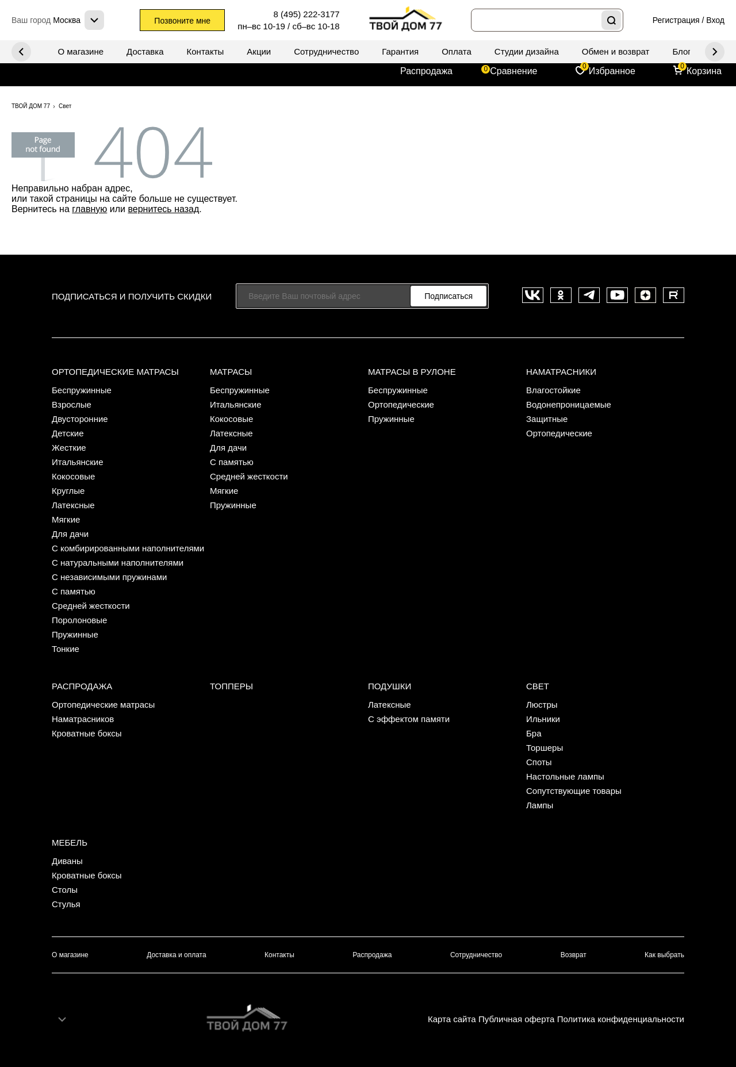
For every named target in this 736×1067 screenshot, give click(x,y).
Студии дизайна (526, 51)
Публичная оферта (516, 1019)
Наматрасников (83, 719)
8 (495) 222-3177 (307, 14)
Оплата (456, 51)
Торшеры (544, 748)
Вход (715, 20)
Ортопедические (401, 404)
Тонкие (65, 649)
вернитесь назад (163, 209)
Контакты (205, 51)
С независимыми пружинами (109, 577)
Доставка (144, 51)
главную (89, 209)
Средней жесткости (91, 606)
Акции (259, 51)
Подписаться (448, 296)
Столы (65, 890)
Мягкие (66, 519)
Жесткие (69, 447)
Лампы (539, 805)
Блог (681, 51)
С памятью (73, 591)
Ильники (543, 719)
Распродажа (426, 71)
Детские (68, 433)
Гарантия (400, 51)
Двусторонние (80, 419)
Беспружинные (82, 390)
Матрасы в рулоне (412, 372)
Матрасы (231, 372)
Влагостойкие (553, 390)
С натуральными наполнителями (117, 562)
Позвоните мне (182, 20)
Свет (537, 686)
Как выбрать (664, 954)
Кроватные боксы (87, 733)
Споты (539, 762)
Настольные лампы (565, 776)
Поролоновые (79, 620)
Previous (714, 52)
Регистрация (676, 20)
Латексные (73, 505)
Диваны (67, 861)
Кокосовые (73, 476)
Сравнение (513, 71)
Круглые (68, 491)
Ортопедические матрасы (115, 372)
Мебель (69, 842)
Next (21, 52)
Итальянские (77, 462)
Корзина (704, 71)
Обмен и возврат (616, 51)
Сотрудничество (326, 51)
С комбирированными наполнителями (128, 548)
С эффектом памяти (409, 719)
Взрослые (71, 404)
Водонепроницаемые (568, 404)
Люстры (542, 704)
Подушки (389, 686)
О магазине (80, 51)
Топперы (231, 686)
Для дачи (70, 534)
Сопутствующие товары (574, 791)
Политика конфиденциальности (620, 1019)
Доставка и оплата (176, 954)
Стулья (66, 904)
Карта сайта (452, 1019)
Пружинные (75, 634)
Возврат (573, 954)
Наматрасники (561, 372)
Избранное (612, 71)
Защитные (547, 419)
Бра (534, 733)
